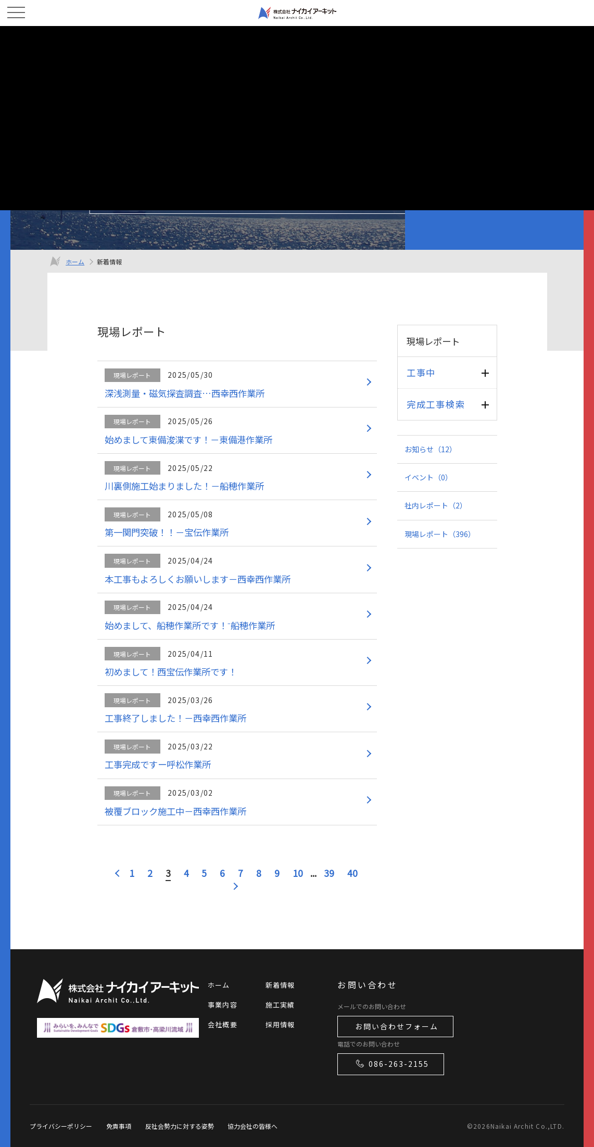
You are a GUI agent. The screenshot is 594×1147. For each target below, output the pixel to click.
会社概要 (222, 1024)
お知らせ (431, 449)
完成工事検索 (436, 404)
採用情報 (280, 1024)
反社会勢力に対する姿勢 (179, 1125)
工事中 (421, 372)
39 (329, 873)
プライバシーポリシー (61, 1125)
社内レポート (436, 505)
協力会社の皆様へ (252, 1125)
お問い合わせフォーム (396, 1026)
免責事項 (118, 1125)
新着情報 (280, 985)
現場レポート (440, 534)
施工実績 (280, 1005)
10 (298, 873)
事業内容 (222, 1005)
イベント (428, 477)
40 (352, 873)
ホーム (75, 261)
